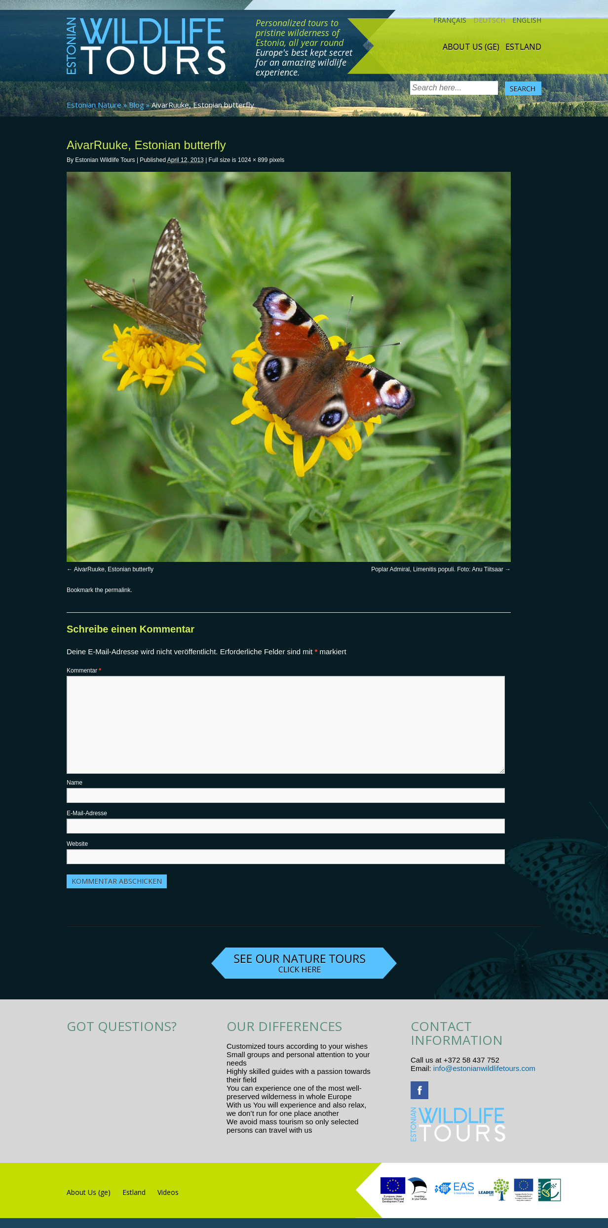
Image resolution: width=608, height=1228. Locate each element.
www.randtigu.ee (341, 1130)
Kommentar (84, 670)
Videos (168, 1192)
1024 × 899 (252, 160)
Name (74, 782)
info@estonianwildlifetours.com (484, 1068)
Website (77, 843)
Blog (136, 105)
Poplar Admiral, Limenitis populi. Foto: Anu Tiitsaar (437, 569)
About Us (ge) (471, 46)
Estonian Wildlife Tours (105, 160)
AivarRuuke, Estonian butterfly (113, 569)
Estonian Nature (94, 105)
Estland (523, 46)
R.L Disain (34, 1222)
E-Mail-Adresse (87, 813)
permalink (117, 590)
